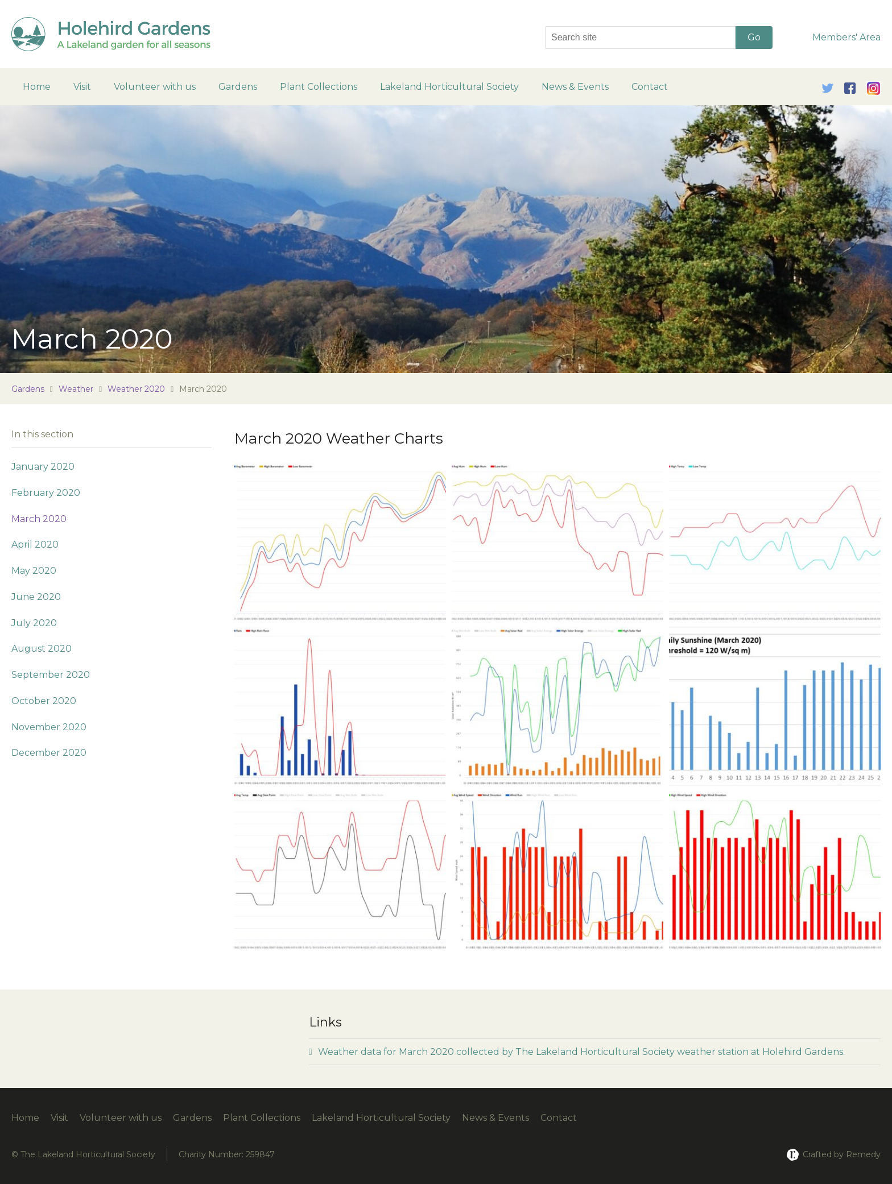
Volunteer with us (155, 86)
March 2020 (39, 519)
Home (37, 86)
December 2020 (48, 752)
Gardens (237, 86)
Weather (76, 389)
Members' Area (846, 37)
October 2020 (43, 701)
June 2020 (36, 596)
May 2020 (33, 570)
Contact (649, 86)
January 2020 (43, 466)
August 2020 (41, 648)
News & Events (575, 86)
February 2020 (45, 492)
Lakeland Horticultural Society (449, 86)
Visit (82, 86)
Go (754, 37)
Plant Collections (318, 86)
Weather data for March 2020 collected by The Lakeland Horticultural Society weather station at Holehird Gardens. (577, 1051)
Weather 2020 (136, 389)
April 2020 (35, 544)
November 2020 (48, 727)
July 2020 (34, 623)
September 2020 (50, 674)
